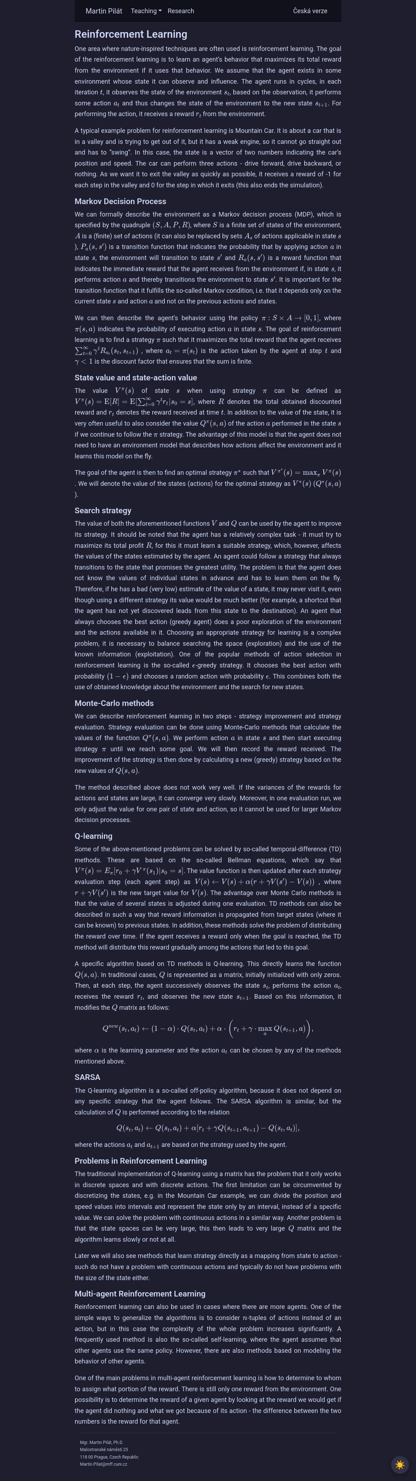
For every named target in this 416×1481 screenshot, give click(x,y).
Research (181, 11)
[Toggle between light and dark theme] (400, 1465)
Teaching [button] (144, 11)
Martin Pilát (104, 11)
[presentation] (101, 92)
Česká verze (310, 11)
